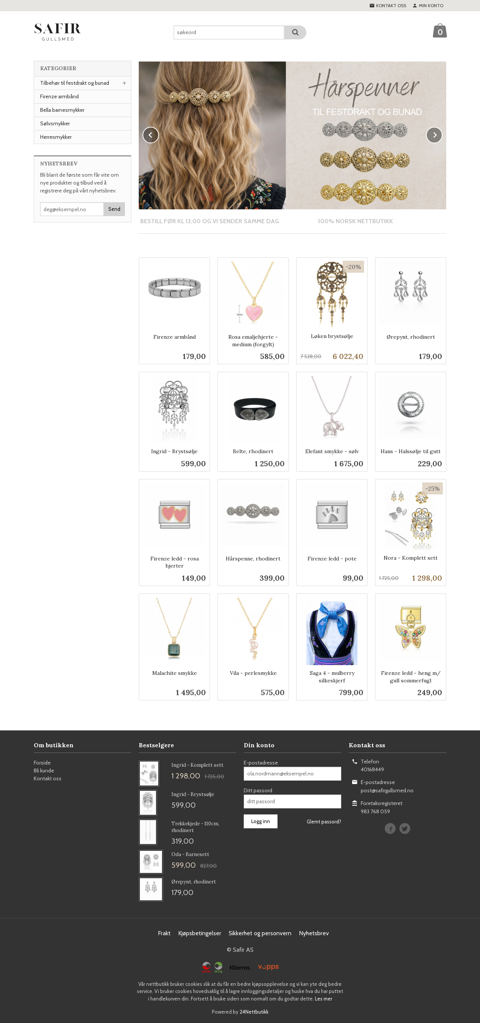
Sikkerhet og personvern (260, 932)
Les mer (323, 998)
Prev (158, 134)
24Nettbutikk (254, 1011)
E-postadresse (261, 762)
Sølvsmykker (55, 123)
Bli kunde (44, 770)
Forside (42, 762)
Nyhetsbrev (314, 932)
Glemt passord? (324, 821)
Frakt (164, 932)
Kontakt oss (48, 778)
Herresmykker (56, 137)
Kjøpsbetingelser (199, 932)
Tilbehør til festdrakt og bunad (74, 83)
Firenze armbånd (59, 96)
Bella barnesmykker (62, 110)
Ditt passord (258, 790)
